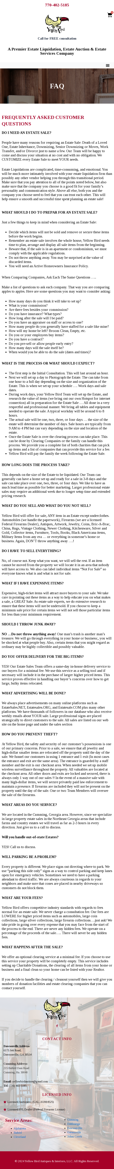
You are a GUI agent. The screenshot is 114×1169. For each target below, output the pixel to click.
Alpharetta (20, 1128)
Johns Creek (74, 1136)
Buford (18, 1132)
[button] (108, 65)
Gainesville (74, 1132)
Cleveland (20, 1136)
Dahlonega (73, 1123)
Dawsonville (74, 1128)
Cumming (73, 1119)
